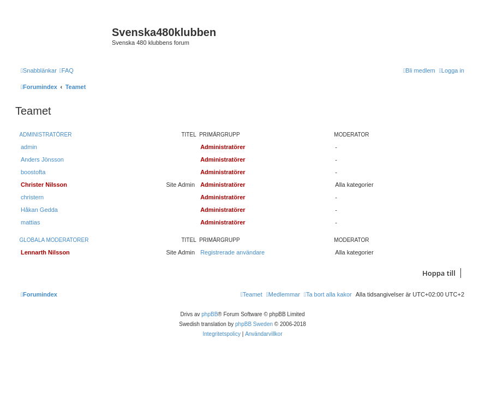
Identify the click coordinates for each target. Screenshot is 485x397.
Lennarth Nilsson (45, 252)
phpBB (209, 314)
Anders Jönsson (42, 159)
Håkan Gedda (39, 209)
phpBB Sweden (254, 324)
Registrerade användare (232, 252)
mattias (30, 222)
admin (29, 147)
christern (32, 197)
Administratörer (46, 135)
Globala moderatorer (54, 240)
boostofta (33, 172)
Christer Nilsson (44, 184)
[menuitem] (66, 70)
